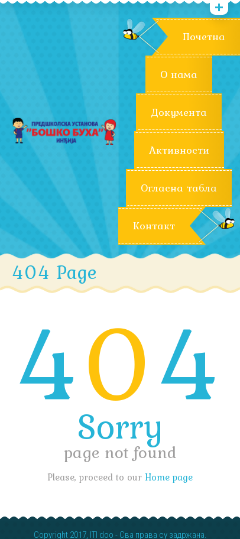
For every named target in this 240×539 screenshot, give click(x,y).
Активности (179, 150)
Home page (169, 477)
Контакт (154, 226)
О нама (178, 74)
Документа (179, 112)
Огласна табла (179, 188)
